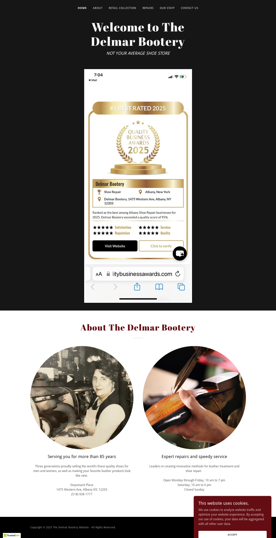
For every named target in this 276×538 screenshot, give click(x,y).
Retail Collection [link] (122, 8)
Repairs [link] (148, 8)
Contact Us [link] (189, 8)
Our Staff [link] (167, 8)
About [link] (98, 8)
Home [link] (82, 8)
